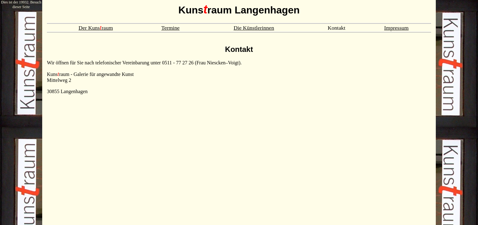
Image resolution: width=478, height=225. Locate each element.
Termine (170, 28)
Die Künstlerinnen (254, 28)
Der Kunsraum (95, 28)
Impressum (396, 28)
